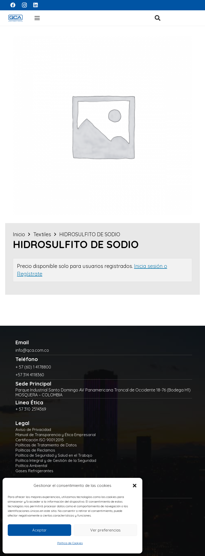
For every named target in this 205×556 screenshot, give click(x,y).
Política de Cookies (70, 543)
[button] (134, 485)
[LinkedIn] (35, 5)
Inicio (19, 234)
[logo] (15, 18)
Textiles (42, 234)
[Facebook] (13, 5)
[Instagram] (24, 5)
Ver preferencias (105, 530)
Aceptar (39, 530)
